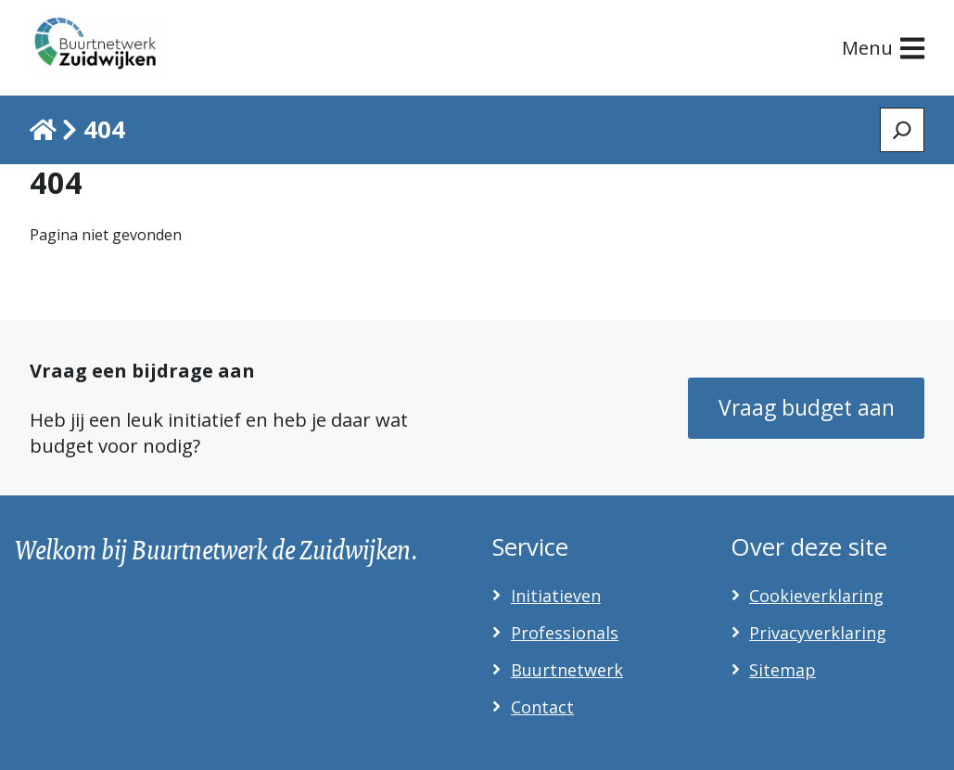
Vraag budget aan (807, 407)
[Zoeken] (902, 130)
